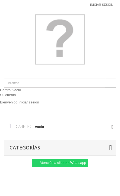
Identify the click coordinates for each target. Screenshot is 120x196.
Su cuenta (8, 95)
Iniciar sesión (101, 4)
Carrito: (10, 90)
